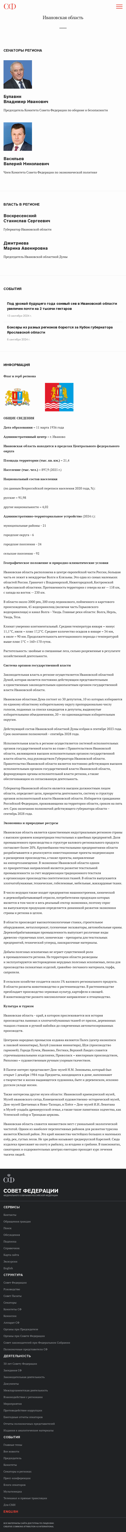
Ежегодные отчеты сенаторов (23, 1417)
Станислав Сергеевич (27, 218)
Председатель (12, 1458)
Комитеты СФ (13, 1309)
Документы (11, 1383)
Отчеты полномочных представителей (29, 1423)
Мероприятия (13, 1403)
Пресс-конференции (17, 1478)
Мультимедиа (13, 1491)
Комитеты (10, 1465)
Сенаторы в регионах (17, 1471)
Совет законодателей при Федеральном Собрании (37, 1342)
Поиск (8, 1228)
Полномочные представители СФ (26, 1349)
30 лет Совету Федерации (20, 1363)
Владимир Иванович (26, 99)
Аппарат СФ (12, 1322)
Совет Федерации (15, 1282)
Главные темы (13, 1444)
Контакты (10, 1215)
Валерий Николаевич (26, 161)
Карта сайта (11, 1255)
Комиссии (10, 1316)
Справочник (12, 1248)
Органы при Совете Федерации (24, 1336)
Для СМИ (9, 1505)
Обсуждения (12, 1235)
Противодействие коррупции (23, 1410)
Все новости (11, 1451)
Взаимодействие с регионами (23, 1397)
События (12, 289)
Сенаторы (10, 1302)
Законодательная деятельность (24, 1377)
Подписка (10, 1241)
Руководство (12, 1289)
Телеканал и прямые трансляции (25, 1498)
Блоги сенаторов (14, 1485)
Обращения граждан (17, 1221)
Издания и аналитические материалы (29, 1430)
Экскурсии (10, 1261)
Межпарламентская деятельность (26, 1390)
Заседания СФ (13, 1370)
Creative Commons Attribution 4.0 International (29, 1526)
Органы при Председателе (21, 1329)
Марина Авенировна (26, 245)
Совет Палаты (13, 1296)
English (8, 1268)
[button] (118, 7)
